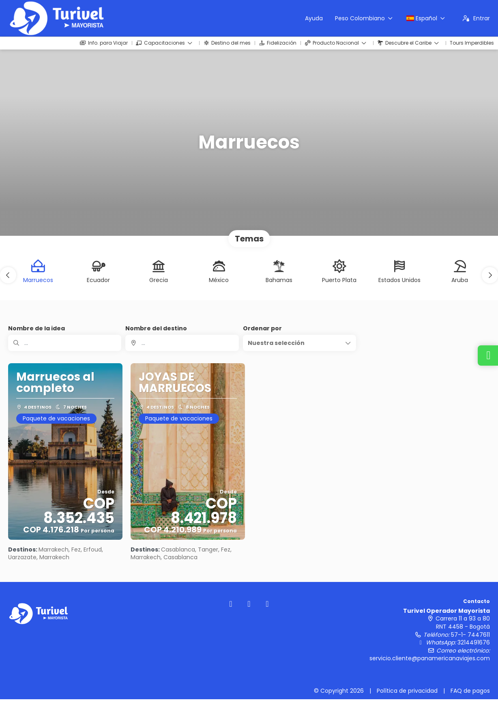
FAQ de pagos (470, 691)
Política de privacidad (407, 691)
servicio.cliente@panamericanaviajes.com (429, 658)
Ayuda (314, 18)
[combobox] (181, 343)
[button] (8, 275)
